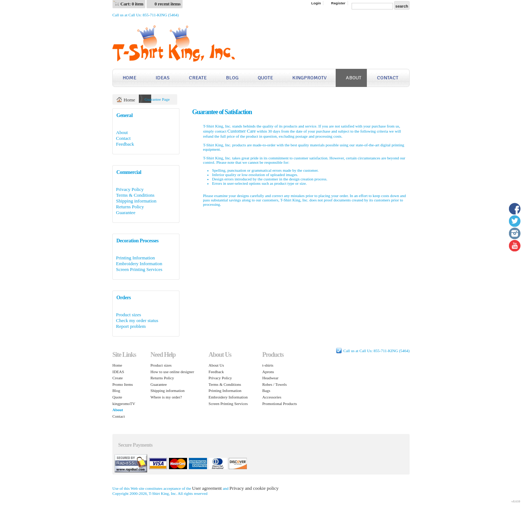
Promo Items (122, 384)
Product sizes (128, 314)
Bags (266, 390)
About (353, 78)
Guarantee (125, 212)
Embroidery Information (139, 263)
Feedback (125, 144)
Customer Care (241, 131)
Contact (387, 78)
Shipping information (136, 201)
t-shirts (267, 365)
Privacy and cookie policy (253, 488)
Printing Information (135, 257)
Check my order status (137, 320)
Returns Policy (130, 206)
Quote (265, 78)
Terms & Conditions (135, 195)
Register (338, 3)
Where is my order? (166, 397)
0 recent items (167, 4)
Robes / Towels (274, 384)
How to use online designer (172, 372)
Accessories (271, 397)
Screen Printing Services (139, 269)
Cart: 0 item (131, 4)
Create (198, 78)
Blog (232, 78)
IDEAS (163, 78)
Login (316, 3)
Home (129, 78)
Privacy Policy (130, 189)
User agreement (207, 488)
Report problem (131, 326)
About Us (216, 365)
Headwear (270, 378)
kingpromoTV (309, 78)
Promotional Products (279, 403)
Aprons (268, 372)
